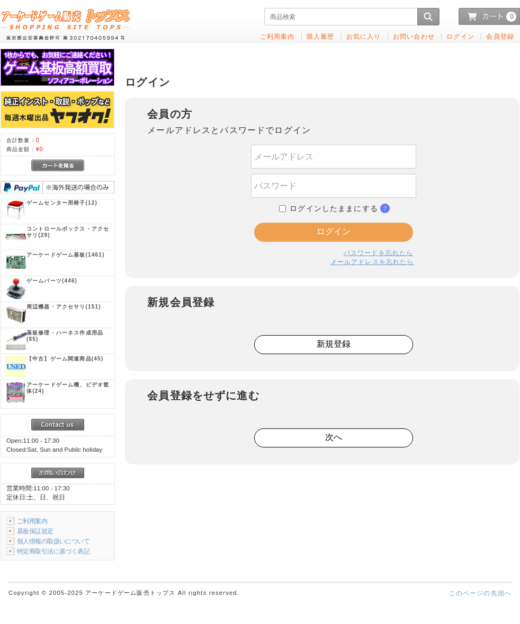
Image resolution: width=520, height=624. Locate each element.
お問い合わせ (414, 36)
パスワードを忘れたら (379, 252)
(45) (64, 359)
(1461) (65, 255)
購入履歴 (321, 36)
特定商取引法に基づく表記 (53, 551)
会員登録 (500, 36)
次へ (333, 437)
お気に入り (363, 36)
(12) (61, 203)
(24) (67, 388)
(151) (63, 307)
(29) (67, 232)
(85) (64, 336)
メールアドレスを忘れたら (372, 261)
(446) (51, 281)
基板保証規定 (35, 531)
